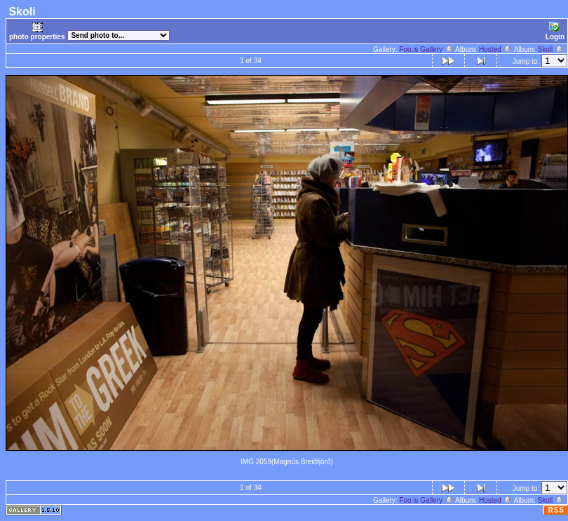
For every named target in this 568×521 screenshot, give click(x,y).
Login (555, 31)
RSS (556, 510)
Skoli (551, 49)
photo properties (37, 31)
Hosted (495, 49)
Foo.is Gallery (426, 49)
